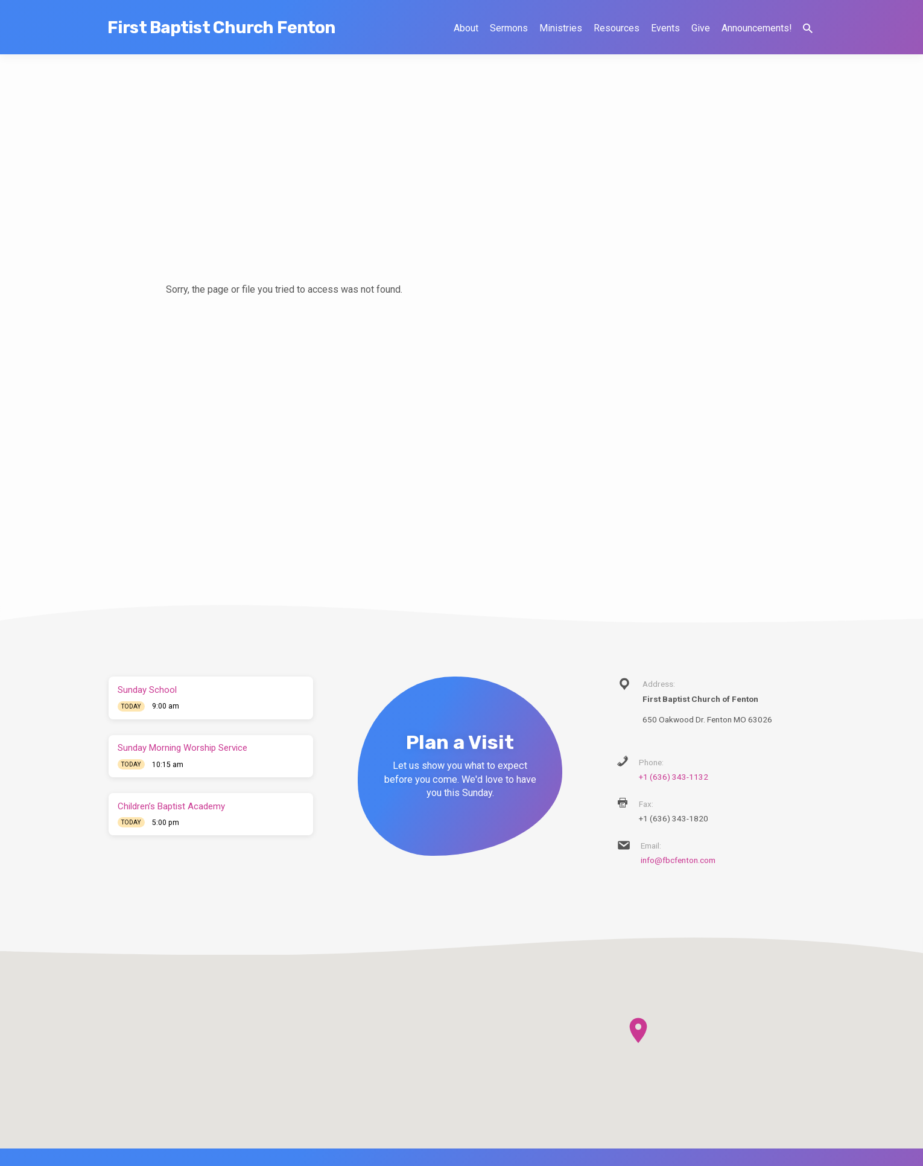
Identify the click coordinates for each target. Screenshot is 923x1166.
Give (700, 28)
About (466, 28)
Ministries (560, 28)
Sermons (509, 28)
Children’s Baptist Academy (171, 806)
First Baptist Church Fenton (221, 27)
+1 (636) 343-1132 (673, 777)
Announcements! (756, 28)
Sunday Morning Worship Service (182, 747)
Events (665, 28)
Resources (616, 28)
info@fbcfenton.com (678, 860)
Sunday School (147, 689)
